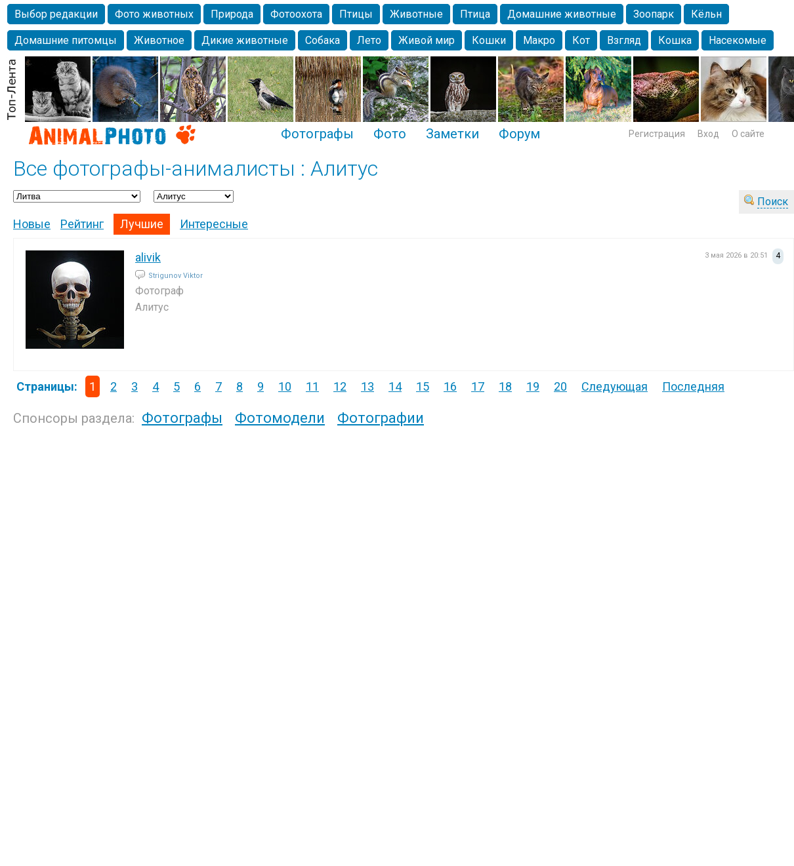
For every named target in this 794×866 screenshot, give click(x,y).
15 (422, 386)
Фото (389, 134)
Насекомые (737, 40)
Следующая (614, 386)
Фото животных (154, 14)
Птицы (356, 14)
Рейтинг (82, 224)
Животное (159, 40)
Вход (708, 133)
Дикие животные (244, 40)
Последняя (693, 386)
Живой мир (426, 40)
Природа (232, 14)
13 (367, 386)
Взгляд (624, 40)
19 (532, 386)
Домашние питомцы (65, 40)
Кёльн (706, 14)
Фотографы (317, 134)
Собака (322, 40)
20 (560, 386)
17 (477, 386)
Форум (519, 134)
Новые (32, 224)
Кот (581, 40)
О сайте (748, 133)
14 (395, 386)
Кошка (675, 40)
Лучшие (141, 224)
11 (312, 386)
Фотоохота (296, 14)
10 (284, 386)
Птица (475, 14)
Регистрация (657, 133)
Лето (369, 40)
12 (339, 386)
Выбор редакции (56, 14)
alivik (148, 257)
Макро (539, 40)
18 (505, 386)
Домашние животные (561, 14)
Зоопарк (653, 14)
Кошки (489, 40)
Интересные (214, 224)
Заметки (452, 134)
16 (450, 386)
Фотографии (380, 418)
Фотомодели (280, 418)
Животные (416, 14)
